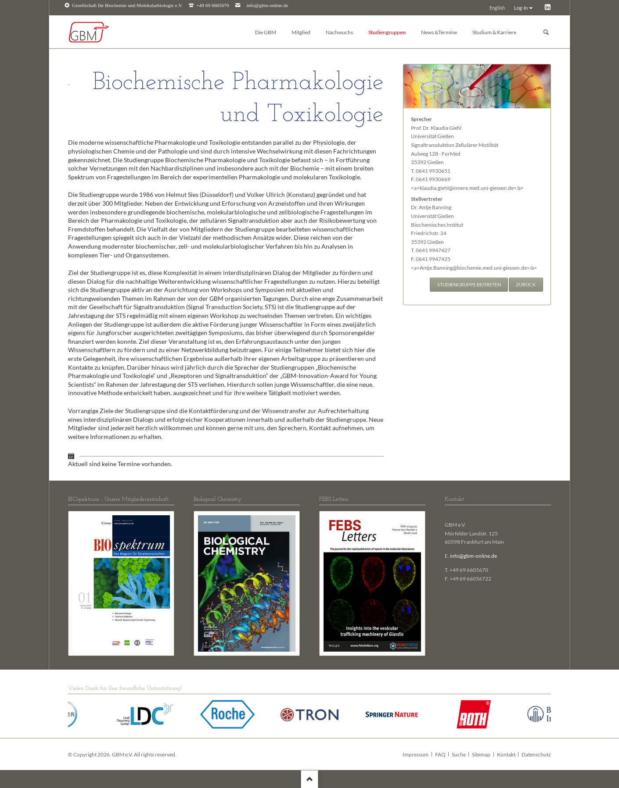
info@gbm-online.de (267, 5)
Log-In (521, 8)
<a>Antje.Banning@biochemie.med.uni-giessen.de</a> (474, 267)
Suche (459, 754)
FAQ (440, 754)
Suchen (546, 32)
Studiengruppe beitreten (469, 284)
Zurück (526, 284)
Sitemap (481, 754)
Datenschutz (536, 754)
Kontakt (506, 754)
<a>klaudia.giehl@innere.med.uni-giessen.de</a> (467, 188)
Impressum (415, 754)
